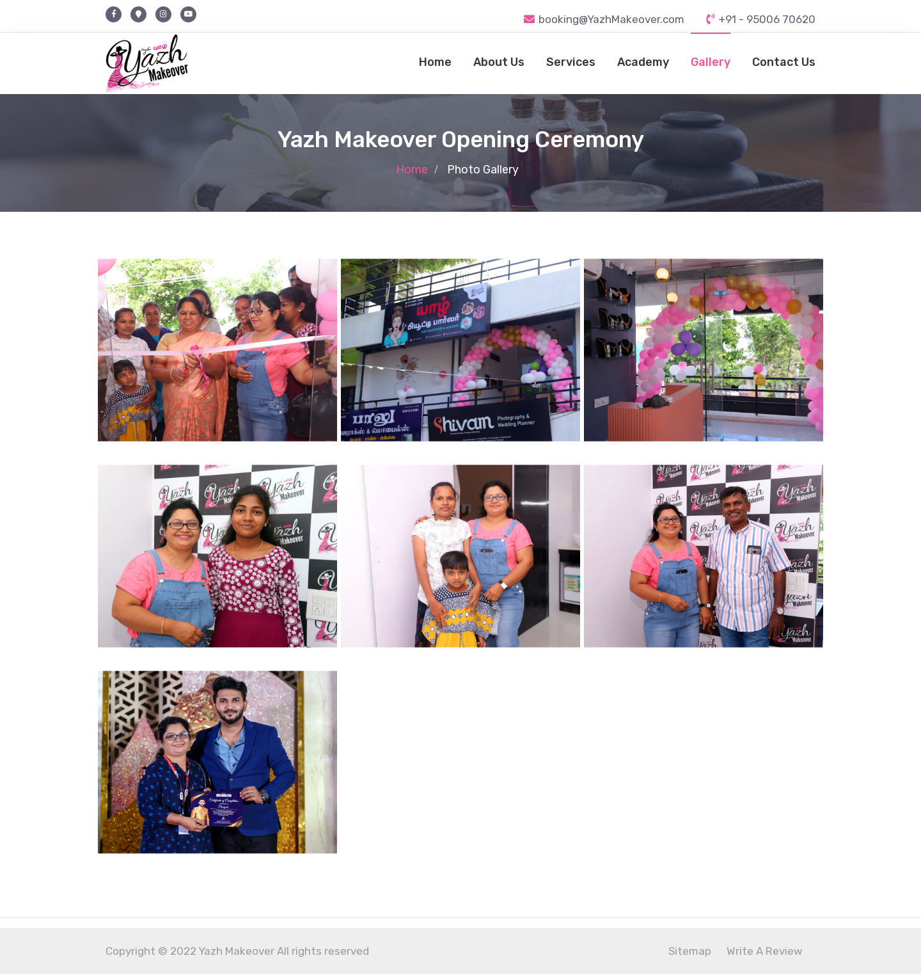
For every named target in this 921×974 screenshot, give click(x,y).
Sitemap (689, 951)
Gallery (710, 62)
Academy (643, 62)
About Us (498, 62)
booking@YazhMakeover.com (604, 19)
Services (570, 62)
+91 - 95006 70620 (760, 19)
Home (435, 62)
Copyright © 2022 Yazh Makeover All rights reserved (237, 951)
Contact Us (783, 62)
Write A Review (765, 951)
